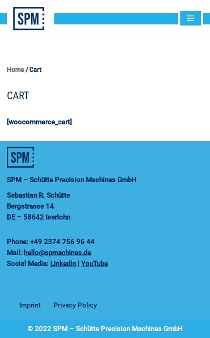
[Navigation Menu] (190, 18)
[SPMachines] (33, 18)
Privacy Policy (75, 305)
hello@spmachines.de (57, 253)
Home (15, 69)
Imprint (30, 305)
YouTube (94, 264)
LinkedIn (63, 264)
